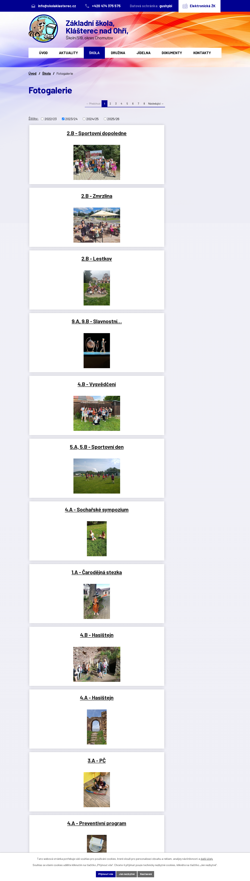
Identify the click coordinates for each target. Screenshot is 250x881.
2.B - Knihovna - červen (189, 644)
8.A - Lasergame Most (189, 454)
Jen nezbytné (126, 874)
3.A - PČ (125, 326)
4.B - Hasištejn (189, 261)
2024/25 (92, 119)
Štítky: (33, 118)
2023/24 (71, 119)
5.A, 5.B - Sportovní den (189, 200)
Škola (94, 53)
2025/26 (113, 119)
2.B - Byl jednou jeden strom (125, 710)
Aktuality (68, 53)
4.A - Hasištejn (61, 326)
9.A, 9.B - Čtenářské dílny (189, 584)
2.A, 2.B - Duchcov (60, 454)
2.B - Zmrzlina (124, 133)
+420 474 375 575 (89, 825)
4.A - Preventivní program (189, 329)
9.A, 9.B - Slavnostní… (61, 197)
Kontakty (202, 53)
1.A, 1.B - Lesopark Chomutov (125, 393)
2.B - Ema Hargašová (125, 517)
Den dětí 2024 (189, 707)
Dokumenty (172, 53)
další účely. (207, 858)
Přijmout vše (101, 874)
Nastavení (150, 874)
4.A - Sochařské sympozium (61, 264)
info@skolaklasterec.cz (93, 838)
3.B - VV (61, 390)
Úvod (43, 53)
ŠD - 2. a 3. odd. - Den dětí (60, 710)
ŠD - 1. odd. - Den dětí (61, 644)
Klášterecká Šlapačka (125, 581)
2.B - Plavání (125, 644)
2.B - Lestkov (189, 133)
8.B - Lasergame (60, 581)
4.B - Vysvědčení (125, 197)
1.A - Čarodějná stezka (125, 261)
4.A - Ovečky (189, 390)
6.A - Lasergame (189, 517)
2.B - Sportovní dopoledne (61, 136)
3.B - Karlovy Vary (125, 454)
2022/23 (51, 119)
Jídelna (144, 53)
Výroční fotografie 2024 (60, 520)
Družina (118, 53)
